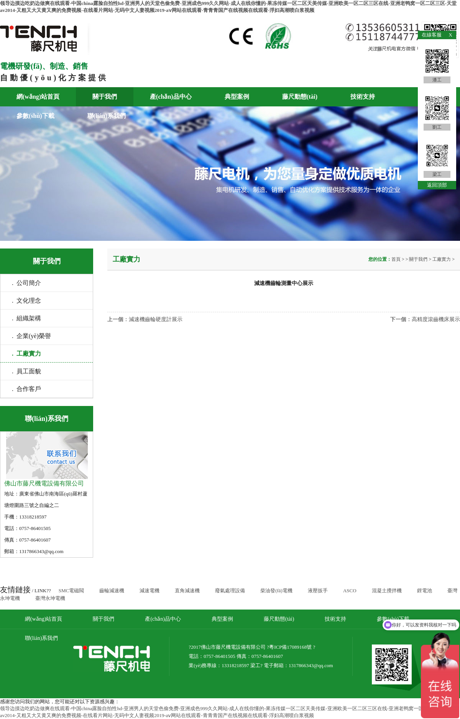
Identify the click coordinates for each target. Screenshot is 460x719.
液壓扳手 (318, 590)
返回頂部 (437, 185)
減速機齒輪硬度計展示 (155, 319)
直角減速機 (187, 590)
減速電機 (149, 590)
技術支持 (362, 96)
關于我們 (104, 96)
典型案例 (237, 96)
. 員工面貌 (26, 371)
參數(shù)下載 (35, 116)
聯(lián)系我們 (106, 116)
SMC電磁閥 (71, 590)
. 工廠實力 (26, 353)
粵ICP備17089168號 (290, 647)
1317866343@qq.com (311, 665)
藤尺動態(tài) (299, 96)
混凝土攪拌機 (387, 590)
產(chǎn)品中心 (171, 96)
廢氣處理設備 (230, 590)
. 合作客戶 (26, 389)
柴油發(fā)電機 (276, 590)
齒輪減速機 (111, 590)
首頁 (396, 259)
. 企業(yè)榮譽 (31, 336)
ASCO (349, 590)
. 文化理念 (26, 300)
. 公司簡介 (26, 283)
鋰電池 (424, 590)
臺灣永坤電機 (50, 598)
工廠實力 (441, 259)
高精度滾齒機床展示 (436, 319)
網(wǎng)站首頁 (37, 96)
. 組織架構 (26, 318)
